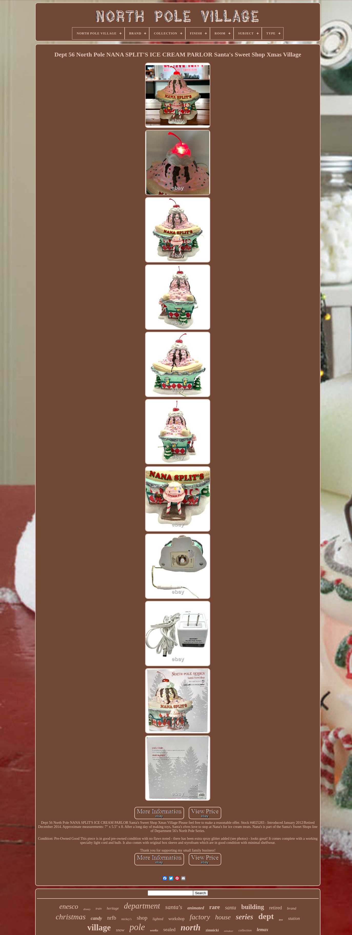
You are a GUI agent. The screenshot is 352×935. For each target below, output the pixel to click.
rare (214, 907)
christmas (71, 916)
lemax (262, 929)
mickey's (126, 919)
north (191, 927)
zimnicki (212, 930)
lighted (158, 919)
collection (245, 930)
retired (275, 907)
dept (266, 916)
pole (137, 927)
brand (291, 908)
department (142, 905)
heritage (113, 908)
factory (200, 917)
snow (120, 930)
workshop (176, 919)
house (223, 917)
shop (142, 917)
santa (230, 907)
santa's (173, 907)
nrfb (111, 918)
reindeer (228, 930)
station (294, 918)
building (252, 906)
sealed (169, 929)
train (99, 908)
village (99, 927)
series (244, 917)
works (154, 930)
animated (195, 907)
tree (281, 919)
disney (86, 909)
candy (96, 918)
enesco (68, 906)
